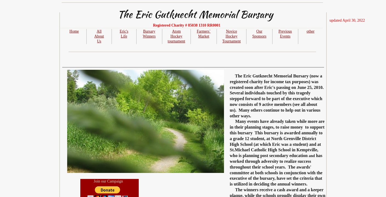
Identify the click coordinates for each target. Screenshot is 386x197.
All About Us (99, 36)
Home (74, 31)
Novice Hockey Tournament (231, 36)
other (310, 31)
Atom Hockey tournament (176, 36)
